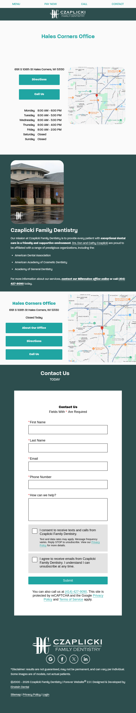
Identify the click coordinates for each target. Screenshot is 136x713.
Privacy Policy (32, 694)
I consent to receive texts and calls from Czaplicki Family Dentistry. (72, 537)
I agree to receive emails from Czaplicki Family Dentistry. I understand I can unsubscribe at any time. (67, 562)
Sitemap (16, 694)
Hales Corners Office (34, 303)
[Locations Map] (96, 95)
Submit (68, 580)
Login (46, 694)
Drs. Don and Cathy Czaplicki (90, 243)
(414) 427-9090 (76, 591)
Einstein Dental (20, 687)
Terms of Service (71, 599)
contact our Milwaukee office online (85, 279)
